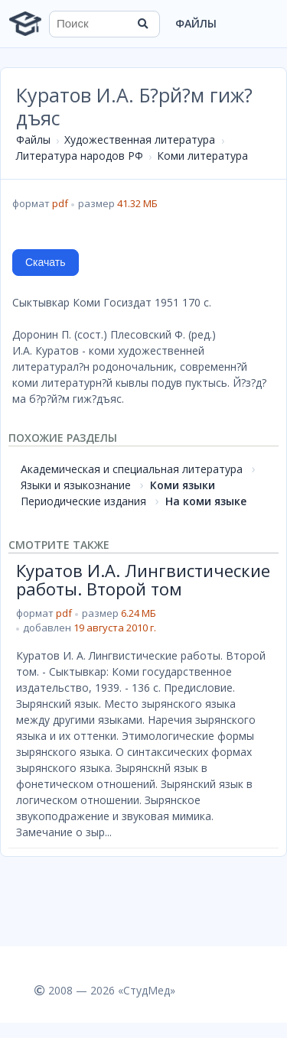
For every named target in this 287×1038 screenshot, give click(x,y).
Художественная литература (139, 139)
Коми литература (202, 155)
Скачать (45, 262)
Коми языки (182, 485)
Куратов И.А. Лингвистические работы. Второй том (143, 579)
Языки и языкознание (76, 485)
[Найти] (143, 23)
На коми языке (205, 501)
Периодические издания (83, 501)
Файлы (196, 23)
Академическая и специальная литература (132, 469)
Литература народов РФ (79, 155)
